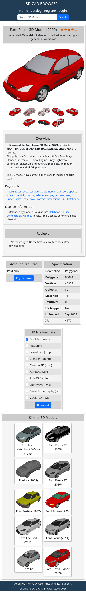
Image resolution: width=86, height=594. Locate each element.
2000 (25, 191)
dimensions (53, 199)
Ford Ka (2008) (28, 471)
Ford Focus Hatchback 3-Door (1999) (28, 440)
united (10, 199)
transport (62, 191)
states (19, 199)
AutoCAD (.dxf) (39, 372)
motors (30, 195)
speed (72, 191)
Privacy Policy (52, 583)
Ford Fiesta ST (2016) (57, 473)
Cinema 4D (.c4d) (41, 365)
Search (63, 17)
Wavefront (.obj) (40, 352)
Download (43, 405)
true (26, 199)
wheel (10, 195)
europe (49, 195)
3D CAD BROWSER (42, 3)
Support (66, 583)
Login (63, 11)
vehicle (40, 195)
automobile (48, 191)
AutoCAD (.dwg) (40, 378)
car (31, 191)
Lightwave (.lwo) (40, 385)
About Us (19, 583)
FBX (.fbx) (36, 346)
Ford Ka (28, 559)
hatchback (73, 199)
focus (18, 191)
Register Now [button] (24, 278)
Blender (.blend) (40, 359)
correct (41, 199)
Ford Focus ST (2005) (57, 438)
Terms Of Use (35, 583)
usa (68, 195)
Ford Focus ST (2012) (28, 530)
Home (23, 11)
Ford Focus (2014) (57, 528)
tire (17, 195)
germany (60, 195)
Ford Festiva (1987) (28, 502)
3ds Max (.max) (40, 339)
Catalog (36, 11)
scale (33, 199)
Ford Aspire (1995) (57, 502)
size (63, 199)
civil (22, 195)
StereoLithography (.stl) (45, 391)
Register (50, 11)
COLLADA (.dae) (40, 398)
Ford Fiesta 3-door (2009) (57, 561)
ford (11, 191)
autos (37, 191)
